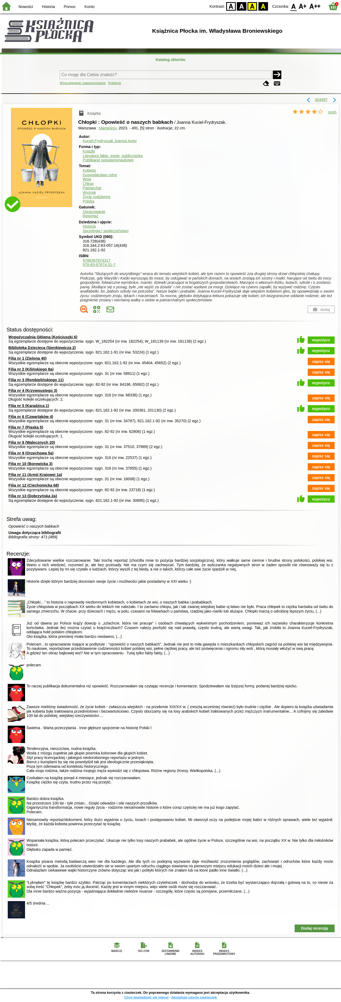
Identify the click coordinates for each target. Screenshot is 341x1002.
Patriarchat (92, 188)
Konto (89, 7)
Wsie (87, 179)
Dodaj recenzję (314, 928)
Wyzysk (89, 192)
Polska (88, 201)
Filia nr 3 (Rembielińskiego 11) (36, 380)
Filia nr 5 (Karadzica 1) (29, 406)
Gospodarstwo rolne (100, 175)
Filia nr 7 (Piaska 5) (26, 427)
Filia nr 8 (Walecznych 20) (32, 442)
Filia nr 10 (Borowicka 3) (31, 464)
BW (241, 6)
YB (252, 6)
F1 (302, 6)
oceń (332, 112)
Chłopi (88, 184)
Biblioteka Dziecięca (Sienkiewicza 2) (42, 348)
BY (263, 6)
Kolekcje (114, 83)
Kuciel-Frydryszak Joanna (110, 141)
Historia (48, 7)
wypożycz (321, 340)
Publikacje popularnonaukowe (108, 160)
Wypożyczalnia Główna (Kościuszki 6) (43, 337)
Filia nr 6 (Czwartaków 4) (31, 416)
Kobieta (89, 170)
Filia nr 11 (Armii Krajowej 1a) (35, 475)
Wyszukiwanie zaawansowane (83, 83)
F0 (293, 6)
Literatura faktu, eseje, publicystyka (113, 156)
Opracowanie (94, 212)
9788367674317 (96, 260)
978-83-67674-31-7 (99, 264)
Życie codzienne (96, 197)
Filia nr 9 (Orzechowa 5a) (31, 453)
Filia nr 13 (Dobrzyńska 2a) (33, 496)
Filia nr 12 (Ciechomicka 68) (34, 485)
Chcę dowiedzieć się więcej (146, 997)
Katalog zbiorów (170, 60)
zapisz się (321, 361)
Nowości (26, 7)
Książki (89, 151)
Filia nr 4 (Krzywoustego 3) (33, 390)
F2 (315, 6)
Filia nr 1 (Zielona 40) (28, 358)
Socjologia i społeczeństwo (105, 231)
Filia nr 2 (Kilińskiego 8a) (31, 369)
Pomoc (70, 7)
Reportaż (90, 216)
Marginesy (107, 128)
